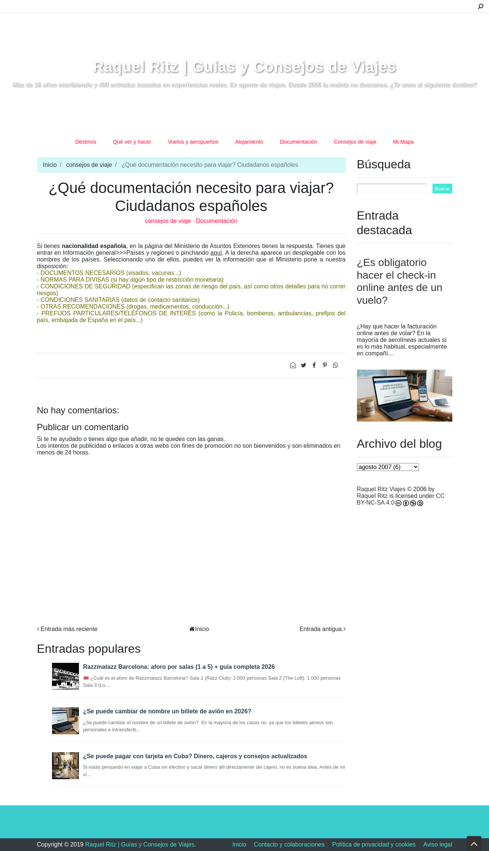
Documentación (298, 142)
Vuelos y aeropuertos (193, 142)
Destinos (85, 142)
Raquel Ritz (372, 496)
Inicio (50, 165)
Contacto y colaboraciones (289, 844)
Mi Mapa (403, 142)
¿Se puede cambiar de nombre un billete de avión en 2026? (167, 711)
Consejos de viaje (355, 142)
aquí (216, 253)
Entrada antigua (321, 629)
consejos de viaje (89, 165)
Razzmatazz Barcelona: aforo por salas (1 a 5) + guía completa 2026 (179, 667)
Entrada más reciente (69, 629)
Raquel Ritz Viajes (381, 489)
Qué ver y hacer (132, 142)
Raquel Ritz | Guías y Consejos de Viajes (244, 66)
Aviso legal (437, 844)
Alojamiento (249, 142)
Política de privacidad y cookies (374, 844)
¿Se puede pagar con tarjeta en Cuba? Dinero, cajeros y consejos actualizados (195, 756)
